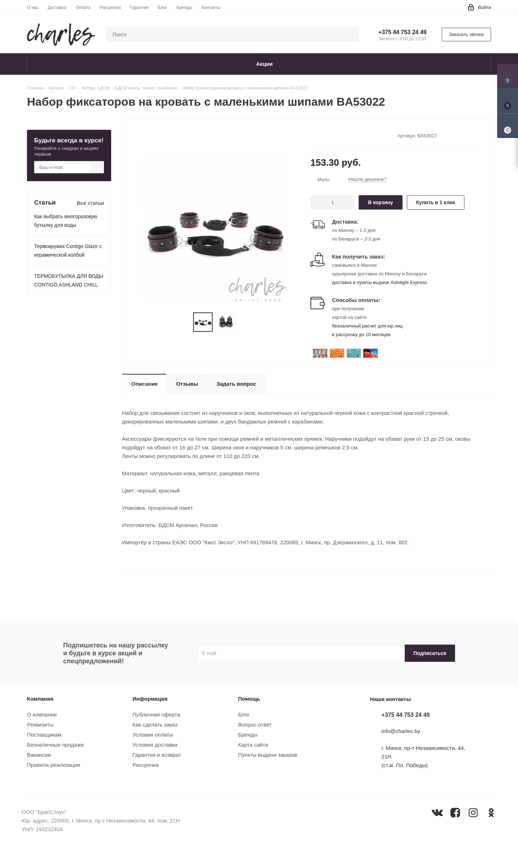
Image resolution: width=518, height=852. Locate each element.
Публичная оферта (156, 714)
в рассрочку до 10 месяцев (361, 334)
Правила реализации (53, 765)
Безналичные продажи (55, 745)
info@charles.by (400, 731)
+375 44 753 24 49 (402, 32)
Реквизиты (40, 725)
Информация (149, 699)
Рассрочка (145, 765)
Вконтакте (437, 812)
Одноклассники (491, 812)
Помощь (249, 699)
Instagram (473, 812)
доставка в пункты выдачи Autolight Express (379, 282)
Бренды (248, 735)
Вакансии (39, 755)
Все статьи (90, 203)
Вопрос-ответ (255, 725)
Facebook (455, 812)
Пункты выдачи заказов (267, 755)
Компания (40, 699)
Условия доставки (154, 745)
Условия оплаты (152, 735)
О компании (42, 714)
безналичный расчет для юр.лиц (367, 326)
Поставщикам (44, 735)
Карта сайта (253, 745)
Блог (244, 714)
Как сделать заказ (154, 725)
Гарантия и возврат (156, 755)
